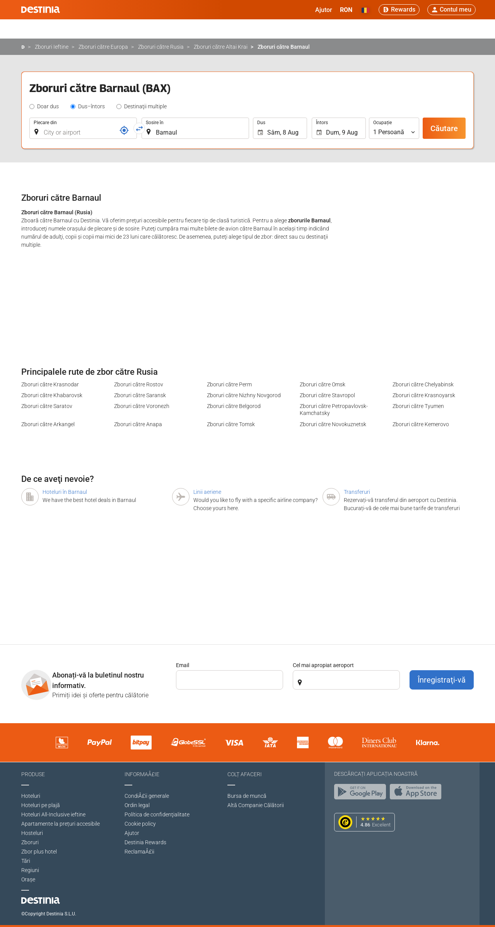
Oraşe (28, 879)
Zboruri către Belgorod (234, 406)
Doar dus (48, 106)
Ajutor (132, 833)
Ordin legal (137, 805)
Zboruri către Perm (229, 384)
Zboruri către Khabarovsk (51, 395)
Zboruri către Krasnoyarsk (424, 395)
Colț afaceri (244, 774)
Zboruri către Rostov (138, 384)
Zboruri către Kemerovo (421, 424)
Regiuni (30, 870)
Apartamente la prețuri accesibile (60, 824)
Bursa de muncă (246, 796)
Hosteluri (32, 833)
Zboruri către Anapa (138, 424)
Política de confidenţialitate (157, 814)
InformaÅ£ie (142, 774)
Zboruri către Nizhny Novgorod (244, 395)
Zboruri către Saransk (140, 395)
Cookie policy (140, 824)
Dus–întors (91, 106)
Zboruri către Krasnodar (50, 384)
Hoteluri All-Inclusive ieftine (53, 814)
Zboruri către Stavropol (327, 395)
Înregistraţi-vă (442, 680)
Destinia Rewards (145, 842)
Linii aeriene (207, 492)
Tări (25, 861)
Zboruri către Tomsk (231, 424)
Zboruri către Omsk (322, 384)
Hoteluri (30, 796)
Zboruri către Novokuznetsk (333, 424)
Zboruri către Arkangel (48, 424)
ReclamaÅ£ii (139, 851)
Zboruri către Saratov (46, 406)
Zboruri (30, 842)
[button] (346, 9)
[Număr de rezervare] (124, 130)
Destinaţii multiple (145, 106)
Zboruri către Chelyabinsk (423, 384)
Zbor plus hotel (39, 851)
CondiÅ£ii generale (147, 796)
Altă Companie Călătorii (255, 805)
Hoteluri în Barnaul (65, 492)
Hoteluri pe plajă (40, 805)
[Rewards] (399, 9)
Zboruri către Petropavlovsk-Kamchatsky (334, 409)
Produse (33, 774)
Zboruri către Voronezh (141, 406)
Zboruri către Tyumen (418, 406)
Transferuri (357, 492)
